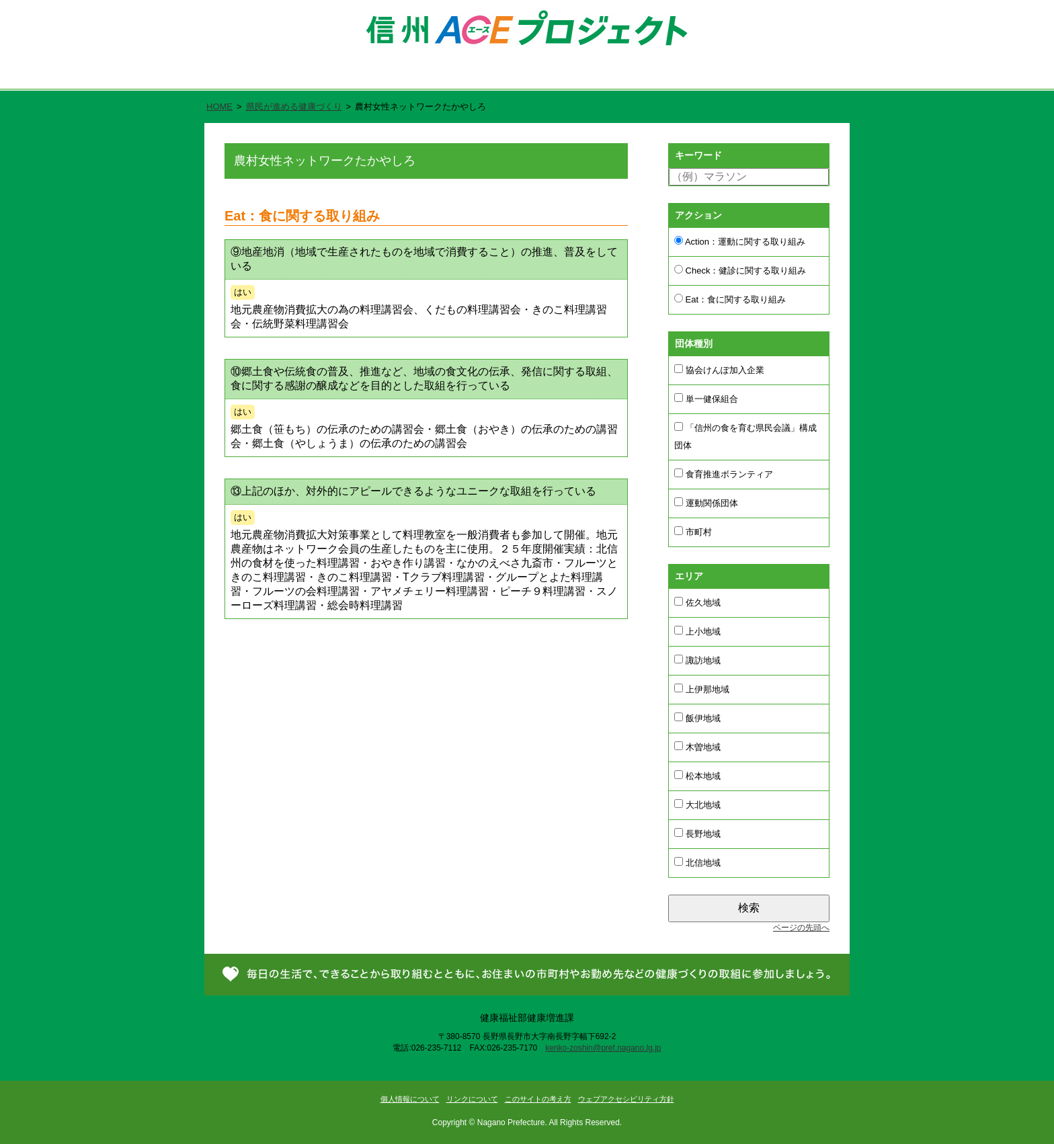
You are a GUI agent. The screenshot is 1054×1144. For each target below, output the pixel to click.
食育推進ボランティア (723, 473)
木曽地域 (697, 746)
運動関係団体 (706, 502)
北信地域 (697, 862)
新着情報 (693, 74)
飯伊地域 (697, 717)
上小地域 (697, 631)
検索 (749, 907)
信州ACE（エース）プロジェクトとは (390, 74)
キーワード (698, 155)
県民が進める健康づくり (570, 74)
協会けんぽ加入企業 (719, 369)
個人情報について (410, 1099)
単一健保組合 (706, 398)
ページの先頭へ (801, 927)
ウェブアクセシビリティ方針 (626, 1099)
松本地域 (697, 775)
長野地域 (697, 833)
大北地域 (697, 804)
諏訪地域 (697, 660)
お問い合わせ (794, 74)
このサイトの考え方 (538, 1099)
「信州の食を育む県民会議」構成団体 (745, 436)
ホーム (245, 74)
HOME (219, 106)
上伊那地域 (701, 689)
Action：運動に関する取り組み (739, 241)
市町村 (693, 531)
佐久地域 (697, 602)
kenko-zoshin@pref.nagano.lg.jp (603, 1048)
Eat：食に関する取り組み (730, 299)
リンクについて (472, 1099)
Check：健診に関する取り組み (740, 270)
